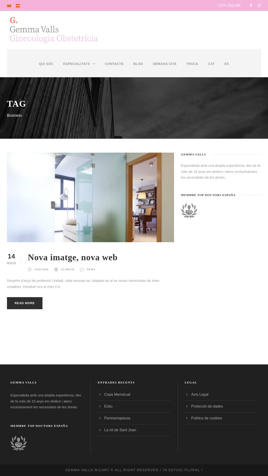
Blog (138, 64)
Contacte (114, 64)
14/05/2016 (41, 269)
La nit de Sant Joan (120, 430)
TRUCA (192, 64)
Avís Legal (199, 394)
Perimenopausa (117, 418)
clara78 (67, 269)
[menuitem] (211, 69)
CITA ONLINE (229, 5)
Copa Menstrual (117, 394)
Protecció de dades (207, 406)
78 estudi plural (181, 470)
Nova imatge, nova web (73, 257)
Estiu (108, 406)
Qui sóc (46, 64)
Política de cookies (206, 418)
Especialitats (76, 64)
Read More (25, 303)
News (91, 269)
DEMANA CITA (165, 64)
